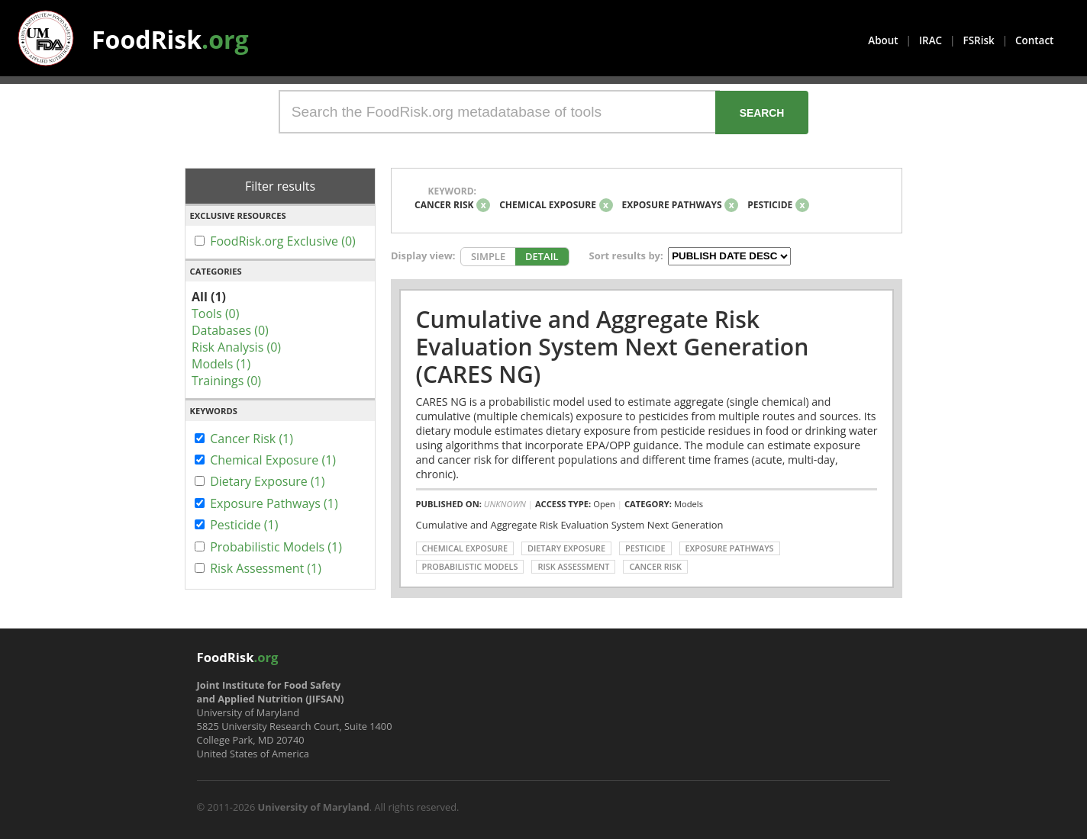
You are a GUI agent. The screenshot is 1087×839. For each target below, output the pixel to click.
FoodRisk (170, 39)
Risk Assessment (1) (265, 568)
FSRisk (979, 40)
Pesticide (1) (244, 524)
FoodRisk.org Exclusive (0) (283, 241)
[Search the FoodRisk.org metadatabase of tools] (499, 111)
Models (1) (221, 363)
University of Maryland (313, 807)
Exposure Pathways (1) (274, 503)
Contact (1034, 40)
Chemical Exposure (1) (273, 460)
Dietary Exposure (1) (267, 481)
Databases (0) (230, 330)
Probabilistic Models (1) (276, 546)
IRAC (930, 40)
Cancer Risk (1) (251, 438)
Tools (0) (215, 313)
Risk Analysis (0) (236, 347)
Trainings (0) (226, 380)
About (883, 40)
